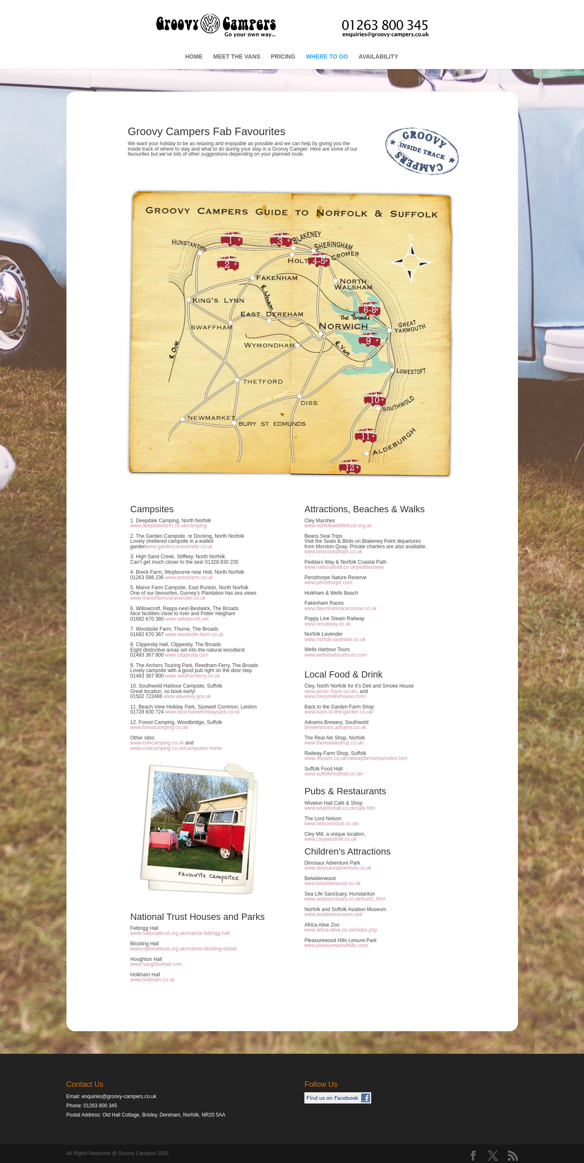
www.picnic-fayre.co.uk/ (330, 691)
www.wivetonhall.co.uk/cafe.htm (339, 808)
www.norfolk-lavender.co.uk (334, 639)
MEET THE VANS (236, 57)
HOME (194, 57)
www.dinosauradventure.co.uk (337, 868)
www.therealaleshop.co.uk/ (334, 743)
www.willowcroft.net (187, 619)
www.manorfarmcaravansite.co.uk (168, 598)
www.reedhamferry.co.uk (192, 676)
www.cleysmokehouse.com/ (335, 696)
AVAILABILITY (378, 57)
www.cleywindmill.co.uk (330, 839)
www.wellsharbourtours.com (335, 655)
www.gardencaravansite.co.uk (179, 546)
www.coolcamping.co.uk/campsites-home (176, 748)
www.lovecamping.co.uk (157, 743)
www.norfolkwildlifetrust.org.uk (338, 526)
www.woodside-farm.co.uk (194, 634)
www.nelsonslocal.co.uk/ (331, 824)
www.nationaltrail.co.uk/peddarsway (344, 567)
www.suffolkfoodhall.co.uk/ (333, 774)
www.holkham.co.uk (152, 980)
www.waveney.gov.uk (187, 696)
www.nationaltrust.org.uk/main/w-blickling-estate (183, 949)
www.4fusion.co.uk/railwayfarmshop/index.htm (355, 758)
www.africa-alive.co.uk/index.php (340, 930)
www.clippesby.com (187, 655)
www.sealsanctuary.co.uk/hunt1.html (344, 899)
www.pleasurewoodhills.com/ (336, 945)
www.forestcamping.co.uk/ (159, 727)
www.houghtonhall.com (156, 964)
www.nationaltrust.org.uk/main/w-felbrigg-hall (180, 933)
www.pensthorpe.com (328, 582)
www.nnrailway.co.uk (327, 624)
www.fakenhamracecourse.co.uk (340, 608)
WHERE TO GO (327, 57)
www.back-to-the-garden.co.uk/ (338, 712)
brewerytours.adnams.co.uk (335, 727)
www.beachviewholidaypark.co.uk (202, 712)
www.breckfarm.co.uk (189, 577)
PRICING (283, 57)
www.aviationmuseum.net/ (333, 914)
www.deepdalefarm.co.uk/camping (168, 526)
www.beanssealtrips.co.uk (333, 552)
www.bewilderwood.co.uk (332, 883)
